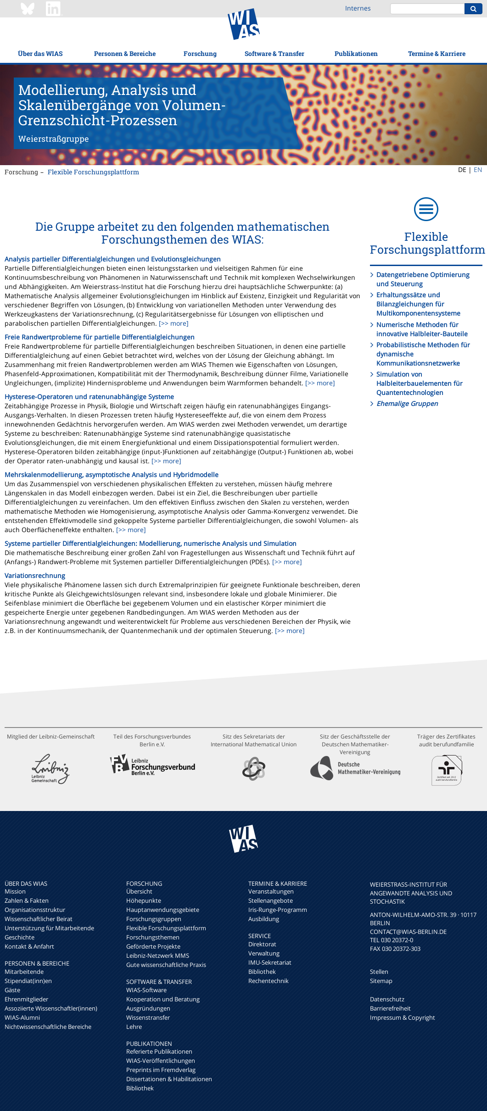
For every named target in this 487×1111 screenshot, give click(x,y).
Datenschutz (387, 999)
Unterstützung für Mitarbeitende (49, 928)
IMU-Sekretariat (269, 962)
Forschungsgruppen (153, 919)
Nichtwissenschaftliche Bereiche (48, 1026)
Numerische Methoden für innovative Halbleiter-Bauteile (422, 329)
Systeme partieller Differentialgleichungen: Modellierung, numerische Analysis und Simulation (151, 543)
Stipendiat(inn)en (28, 981)
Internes (358, 8)
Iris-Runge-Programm (277, 909)
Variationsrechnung (35, 575)
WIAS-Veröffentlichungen (160, 1060)
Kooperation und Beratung (163, 999)
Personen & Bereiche (125, 53)
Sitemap (381, 981)
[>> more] (173, 323)
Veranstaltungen (271, 891)
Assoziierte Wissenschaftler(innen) (51, 1008)
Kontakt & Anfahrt (29, 946)
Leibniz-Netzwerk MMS (157, 955)
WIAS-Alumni (22, 1017)
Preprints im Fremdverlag (161, 1070)
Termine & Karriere (436, 53)
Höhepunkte (143, 900)
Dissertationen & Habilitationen (169, 1079)
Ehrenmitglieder (26, 999)
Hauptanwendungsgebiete (162, 909)
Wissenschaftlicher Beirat (39, 919)
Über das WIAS (40, 53)
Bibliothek (140, 1088)
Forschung (200, 53)
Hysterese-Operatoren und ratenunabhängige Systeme (89, 396)
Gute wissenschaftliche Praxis (166, 965)
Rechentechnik (268, 981)
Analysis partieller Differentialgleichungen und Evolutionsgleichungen (113, 259)
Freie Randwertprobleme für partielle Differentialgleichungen (100, 337)
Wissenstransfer (148, 1017)
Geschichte (19, 937)
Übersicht (139, 891)
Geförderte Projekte (153, 946)
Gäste (12, 990)
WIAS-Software (146, 990)
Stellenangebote (270, 900)
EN (478, 169)
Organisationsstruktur (35, 909)
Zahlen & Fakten (27, 900)
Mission (15, 891)
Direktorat (262, 944)
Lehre (134, 1026)
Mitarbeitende (24, 971)
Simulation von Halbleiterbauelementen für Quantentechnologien (419, 383)
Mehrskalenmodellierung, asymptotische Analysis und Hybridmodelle (111, 474)
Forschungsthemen (152, 937)
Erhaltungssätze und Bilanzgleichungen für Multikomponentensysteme (418, 303)
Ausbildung (263, 919)
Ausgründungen (148, 1008)
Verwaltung (264, 953)
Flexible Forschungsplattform (93, 171)
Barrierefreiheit (390, 1008)
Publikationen (356, 53)
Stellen (379, 971)
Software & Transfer (274, 53)
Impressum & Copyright (402, 1017)
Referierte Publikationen (159, 1051)
